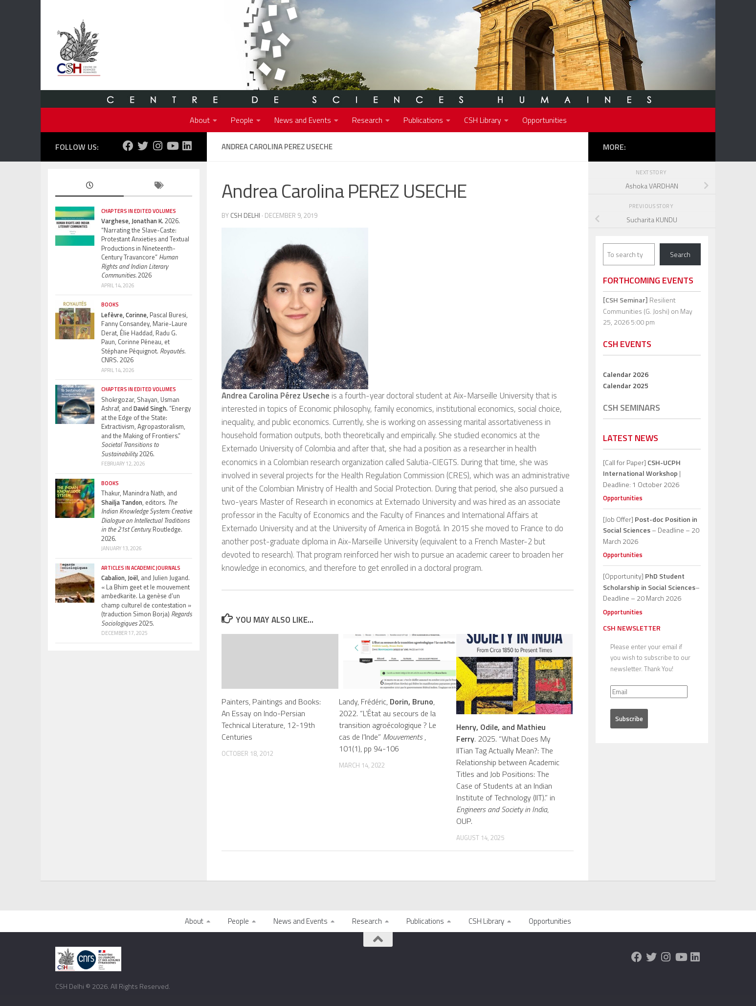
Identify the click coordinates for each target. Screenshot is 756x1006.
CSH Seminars (631, 407)
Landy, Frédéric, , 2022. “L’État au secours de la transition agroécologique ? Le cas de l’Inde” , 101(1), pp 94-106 (387, 725)
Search (680, 254)
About (200, 120)
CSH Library (482, 120)
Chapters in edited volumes (138, 211)
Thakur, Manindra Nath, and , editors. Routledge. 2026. (146, 515)
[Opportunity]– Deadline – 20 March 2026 (651, 587)
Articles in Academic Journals (140, 568)
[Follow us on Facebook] (128, 145)
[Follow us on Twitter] (142, 145)
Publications (423, 120)
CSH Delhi (245, 215)
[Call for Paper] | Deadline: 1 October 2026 (642, 473)
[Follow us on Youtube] (172, 145)
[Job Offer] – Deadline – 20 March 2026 (651, 530)
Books (110, 304)
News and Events (302, 120)
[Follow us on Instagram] (157, 145)
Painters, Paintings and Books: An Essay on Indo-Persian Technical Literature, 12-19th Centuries (271, 719)
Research (367, 120)
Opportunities (544, 120)
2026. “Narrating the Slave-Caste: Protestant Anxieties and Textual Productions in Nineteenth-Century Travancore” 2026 (145, 248)
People (242, 120)
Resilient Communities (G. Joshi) (639, 305)
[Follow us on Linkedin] (186, 145)
